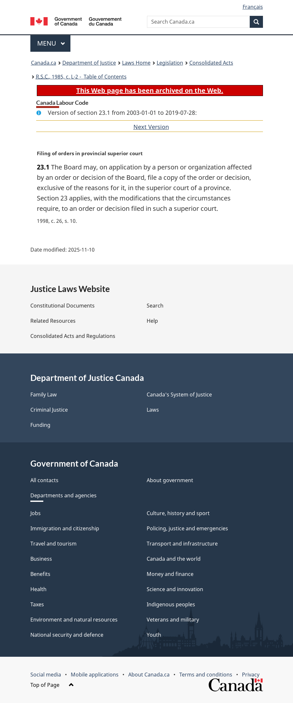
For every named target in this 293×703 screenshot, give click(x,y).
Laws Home (136, 62)
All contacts (44, 480)
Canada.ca (43, 62)
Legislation (170, 62)
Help (152, 320)
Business (41, 558)
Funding (40, 424)
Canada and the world (174, 558)
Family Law (43, 394)
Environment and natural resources (74, 619)
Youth (154, 634)
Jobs (35, 513)
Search (155, 305)
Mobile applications (95, 674)
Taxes (37, 604)
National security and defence (66, 634)
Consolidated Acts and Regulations (72, 336)
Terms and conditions (205, 674)
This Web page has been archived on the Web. (149, 90)
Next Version (151, 127)
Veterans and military (173, 619)
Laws (153, 409)
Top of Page (52, 684)
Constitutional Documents (62, 305)
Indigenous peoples (171, 604)
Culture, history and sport (178, 513)
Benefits (40, 574)
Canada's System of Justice (179, 394)
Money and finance (170, 574)
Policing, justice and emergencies (187, 528)
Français (253, 6)
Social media (45, 674)
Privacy (250, 674)
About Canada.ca (149, 674)
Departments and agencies (63, 495)
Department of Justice (89, 62)
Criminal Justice (49, 409)
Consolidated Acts (211, 62)
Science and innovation (175, 589)
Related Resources (53, 320)
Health (38, 589)
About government (170, 480)
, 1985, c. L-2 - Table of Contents (81, 76)
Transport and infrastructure (182, 543)
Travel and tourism (53, 543)
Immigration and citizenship (64, 528)
